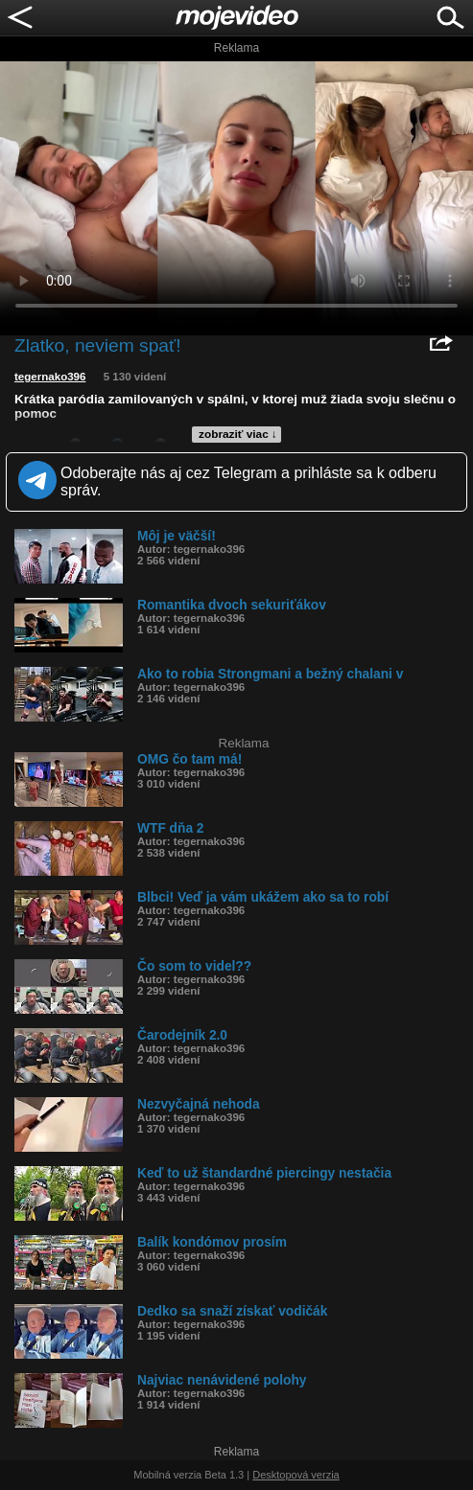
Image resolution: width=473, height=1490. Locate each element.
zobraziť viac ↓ (238, 434)
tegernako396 (49, 376)
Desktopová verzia (296, 1474)
